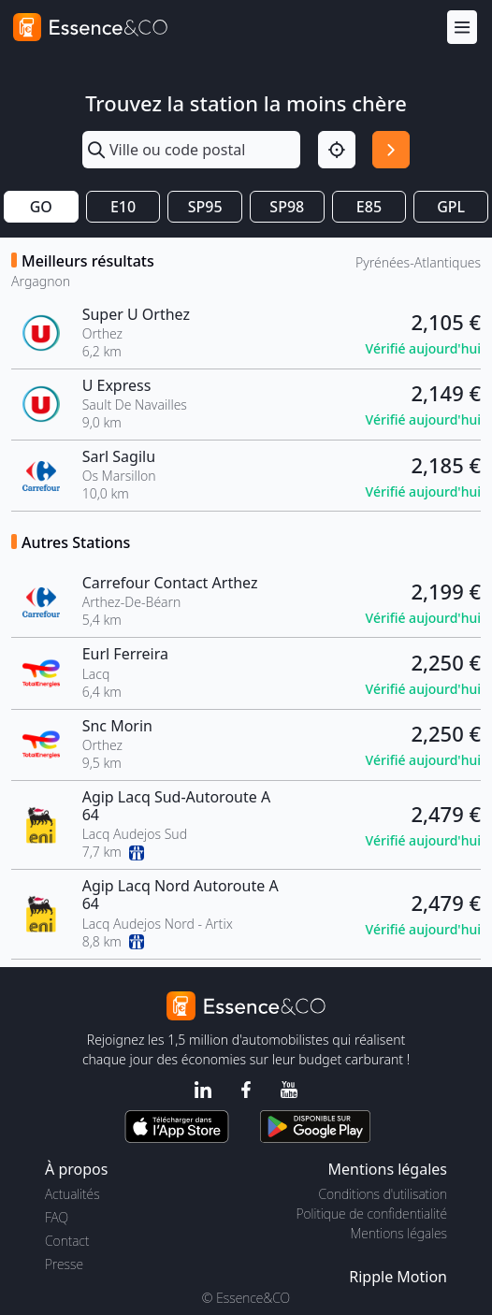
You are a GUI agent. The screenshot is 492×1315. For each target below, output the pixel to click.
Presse (64, 1264)
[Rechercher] (391, 149)
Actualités (72, 1194)
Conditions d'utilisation (382, 1194)
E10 (123, 206)
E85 (369, 206)
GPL (451, 206)
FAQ (56, 1217)
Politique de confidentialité (372, 1213)
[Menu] (462, 27)
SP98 (286, 206)
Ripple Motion (398, 1276)
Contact (67, 1241)
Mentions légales (399, 1233)
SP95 (205, 206)
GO (41, 206)
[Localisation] (336, 149)
